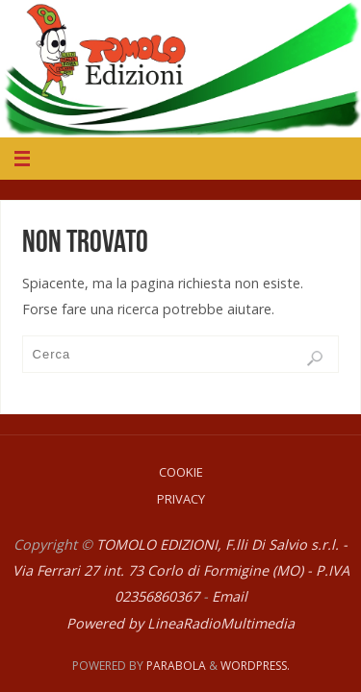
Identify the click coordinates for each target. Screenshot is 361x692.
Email (229, 596)
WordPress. (255, 665)
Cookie (181, 472)
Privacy (181, 498)
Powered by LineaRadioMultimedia (180, 623)
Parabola (176, 665)
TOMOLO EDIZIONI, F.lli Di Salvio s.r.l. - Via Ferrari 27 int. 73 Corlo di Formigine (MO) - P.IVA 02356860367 (181, 570)
